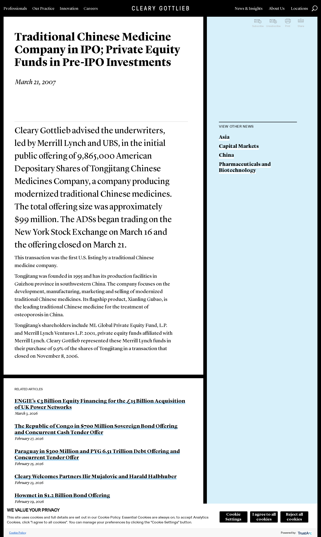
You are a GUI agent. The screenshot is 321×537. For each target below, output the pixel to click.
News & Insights (249, 9)
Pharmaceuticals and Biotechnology (245, 168)
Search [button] (314, 8)
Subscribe (257, 26)
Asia (224, 137)
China (226, 155)
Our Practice (43, 9)
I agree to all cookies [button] (264, 516)
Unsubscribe (273, 26)
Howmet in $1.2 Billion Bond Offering (62, 495)
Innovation (69, 9)
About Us (277, 9)
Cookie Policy (17, 532)
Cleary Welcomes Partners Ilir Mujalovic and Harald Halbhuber (95, 477)
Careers (91, 9)
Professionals (15, 9)
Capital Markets (239, 146)
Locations (299, 9)
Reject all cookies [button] (294, 516)
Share (301, 26)
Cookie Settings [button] (233, 516)
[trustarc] (304, 532)
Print (287, 26)
